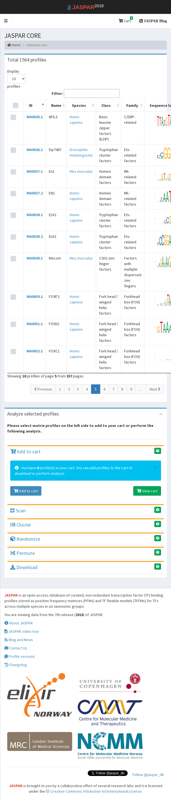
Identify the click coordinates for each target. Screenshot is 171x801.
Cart (126, 19)
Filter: (86, 93)
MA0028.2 (35, 236)
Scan (18, 510)
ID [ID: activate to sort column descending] (30, 105)
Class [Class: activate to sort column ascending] (106, 105)
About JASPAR (18, 623)
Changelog (15, 664)
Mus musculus (81, 171)
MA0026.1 (35, 149)
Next (155, 389)
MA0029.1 (35, 258)
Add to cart (25, 451)
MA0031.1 (35, 323)
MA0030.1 (35, 296)
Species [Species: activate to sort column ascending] (79, 105)
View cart (147, 490)
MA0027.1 (35, 171)
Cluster (20, 524)
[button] (6, 21)
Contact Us (15, 648)
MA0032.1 (35, 350)
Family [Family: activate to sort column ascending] (132, 105)
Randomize (25, 539)
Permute (22, 553)
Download (23, 567)
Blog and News (18, 639)
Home (13, 45)
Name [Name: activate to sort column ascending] (56, 105)
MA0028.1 (35, 214)
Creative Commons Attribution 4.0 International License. (94, 791)
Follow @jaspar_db (148, 774)
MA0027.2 (35, 193)
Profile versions (19, 656)
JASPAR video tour (21, 631)
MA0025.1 (35, 116)
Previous (43, 389)
